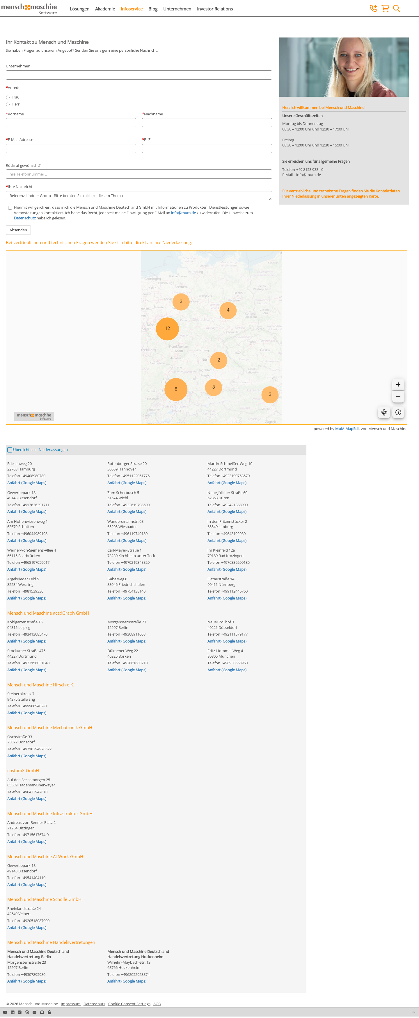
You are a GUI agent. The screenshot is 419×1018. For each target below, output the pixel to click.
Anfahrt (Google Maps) (26, 482)
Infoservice (132, 9)
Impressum (71, 1003)
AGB (157, 1003)
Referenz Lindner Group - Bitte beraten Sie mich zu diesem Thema (139, 196)
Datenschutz (25, 218)
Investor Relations (215, 9)
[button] (49, 1012)
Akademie (105, 9)
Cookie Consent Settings (129, 1003)
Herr (15, 104)
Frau (15, 97)
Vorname (16, 114)
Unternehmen (177, 9)
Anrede (14, 87)
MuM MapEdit (347, 428)
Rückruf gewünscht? (23, 165)
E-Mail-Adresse (20, 139)
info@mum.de (183, 212)
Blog (152, 9)
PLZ (147, 139)
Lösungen (79, 9)
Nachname (153, 114)
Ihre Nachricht (20, 186)
